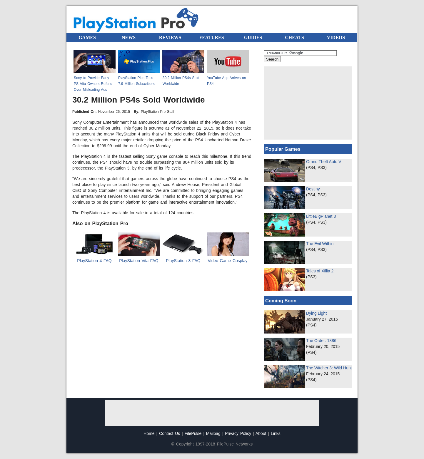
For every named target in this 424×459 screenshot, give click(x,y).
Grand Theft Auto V (323, 161)
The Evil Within (319, 243)
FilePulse (193, 433)
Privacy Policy (238, 433)
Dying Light (316, 313)
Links (276, 433)
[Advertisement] (308, 103)
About (261, 433)
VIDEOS (336, 37)
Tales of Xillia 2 (319, 271)
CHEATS (294, 37)
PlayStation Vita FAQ (138, 260)
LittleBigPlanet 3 (321, 216)
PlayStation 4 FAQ (94, 260)
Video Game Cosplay (227, 260)
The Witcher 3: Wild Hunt (329, 368)
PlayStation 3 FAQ (183, 260)
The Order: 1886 (321, 340)
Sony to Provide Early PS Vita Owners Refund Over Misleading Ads (93, 84)
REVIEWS (170, 37)
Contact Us (169, 433)
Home (148, 433)
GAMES (87, 37)
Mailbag (213, 433)
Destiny (313, 189)
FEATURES (211, 37)
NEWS (129, 37)
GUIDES (253, 37)
